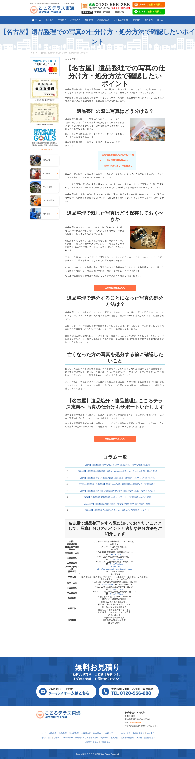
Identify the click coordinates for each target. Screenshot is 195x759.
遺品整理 (50, 20)
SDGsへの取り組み (44, 149)
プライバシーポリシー (63, 738)
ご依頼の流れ (103, 20)
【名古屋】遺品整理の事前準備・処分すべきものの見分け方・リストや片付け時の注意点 (117, 471)
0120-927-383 (116, 589)
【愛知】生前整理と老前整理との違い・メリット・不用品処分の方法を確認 (117, 497)
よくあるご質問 (121, 20)
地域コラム (105, 742)
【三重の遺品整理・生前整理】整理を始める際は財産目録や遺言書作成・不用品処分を (117, 484)
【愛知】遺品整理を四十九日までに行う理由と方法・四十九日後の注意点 (117, 465)
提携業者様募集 (127, 738)
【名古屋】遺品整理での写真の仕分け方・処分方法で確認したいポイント (117, 510)
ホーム (36, 20)
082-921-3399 (107, 584)
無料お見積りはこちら (115, 439)
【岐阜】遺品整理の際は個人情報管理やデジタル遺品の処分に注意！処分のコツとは (117, 491)
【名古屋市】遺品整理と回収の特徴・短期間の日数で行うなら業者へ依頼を (117, 504)
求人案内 (149, 20)
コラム (160, 20)
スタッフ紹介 (45, 738)
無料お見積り (138, 733)
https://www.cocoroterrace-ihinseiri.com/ (114, 569)
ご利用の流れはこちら (115, 288)
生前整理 (62, 20)
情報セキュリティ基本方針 (86, 738)
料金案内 (89, 20)
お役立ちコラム (91, 742)
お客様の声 (75, 20)
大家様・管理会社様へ (145, 738)
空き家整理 (74, 733)
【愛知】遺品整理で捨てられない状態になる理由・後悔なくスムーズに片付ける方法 (117, 478)
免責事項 (104, 738)
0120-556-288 (116, 559)
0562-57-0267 (116, 554)
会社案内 (136, 20)
